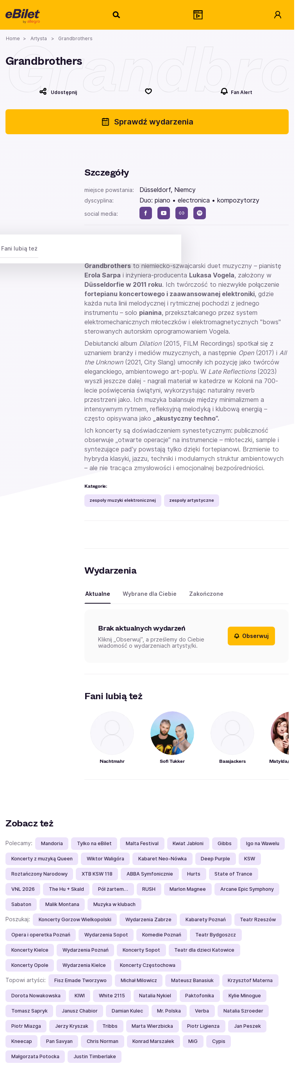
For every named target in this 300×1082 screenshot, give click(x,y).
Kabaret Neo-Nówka (162, 859)
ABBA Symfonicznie (150, 874)
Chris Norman (102, 1041)
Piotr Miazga (26, 1026)
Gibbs (225, 843)
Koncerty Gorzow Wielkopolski (75, 919)
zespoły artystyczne (191, 500)
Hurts (193, 874)
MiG (193, 1041)
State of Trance (233, 874)
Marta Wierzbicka (152, 1026)
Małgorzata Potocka (35, 1056)
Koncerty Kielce (29, 950)
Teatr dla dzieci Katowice (204, 950)
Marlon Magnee (188, 889)
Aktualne (97, 593)
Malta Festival (142, 843)
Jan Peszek (247, 1026)
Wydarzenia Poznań (85, 950)
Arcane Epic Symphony (247, 889)
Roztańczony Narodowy (39, 874)
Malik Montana (62, 904)
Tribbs (110, 1026)
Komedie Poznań (161, 935)
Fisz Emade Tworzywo (80, 980)
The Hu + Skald (66, 889)
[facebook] (145, 213)
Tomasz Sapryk (29, 1011)
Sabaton (21, 904)
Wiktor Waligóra (105, 859)
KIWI (80, 995)
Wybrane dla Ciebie (150, 593)
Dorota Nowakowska (36, 995)
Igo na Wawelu (262, 843)
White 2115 (112, 995)
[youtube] (163, 213)
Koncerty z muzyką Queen (42, 859)
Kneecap (21, 1041)
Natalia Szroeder (243, 1011)
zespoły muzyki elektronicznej (122, 500)
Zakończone (206, 593)
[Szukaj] (117, 14)
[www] (181, 213)
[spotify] (199, 213)
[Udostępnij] (58, 91)
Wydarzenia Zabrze (148, 919)
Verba (202, 1011)
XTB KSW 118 (97, 874)
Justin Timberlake (94, 1056)
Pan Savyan (59, 1041)
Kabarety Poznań (206, 919)
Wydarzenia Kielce (84, 965)
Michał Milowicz (139, 980)
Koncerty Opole (29, 965)
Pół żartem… (113, 889)
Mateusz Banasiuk (192, 980)
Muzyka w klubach (114, 904)
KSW (249, 859)
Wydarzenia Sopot (106, 935)
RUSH (148, 889)
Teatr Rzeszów (258, 919)
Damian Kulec (127, 1011)
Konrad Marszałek (153, 1041)
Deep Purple (215, 859)
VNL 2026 (23, 889)
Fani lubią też (19, 248)
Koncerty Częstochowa (147, 965)
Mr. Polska (169, 1011)
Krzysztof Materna (250, 980)
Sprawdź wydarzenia (147, 121)
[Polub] (148, 91)
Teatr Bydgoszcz (215, 935)
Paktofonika (199, 995)
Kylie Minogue (245, 995)
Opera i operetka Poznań (40, 935)
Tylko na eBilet (94, 843)
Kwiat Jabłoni (188, 843)
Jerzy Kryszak (71, 1026)
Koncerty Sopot (141, 950)
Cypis (218, 1041)
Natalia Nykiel (155, 995)
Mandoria (52, 843)
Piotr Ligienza (203, 1026)
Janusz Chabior (80, 1011)
